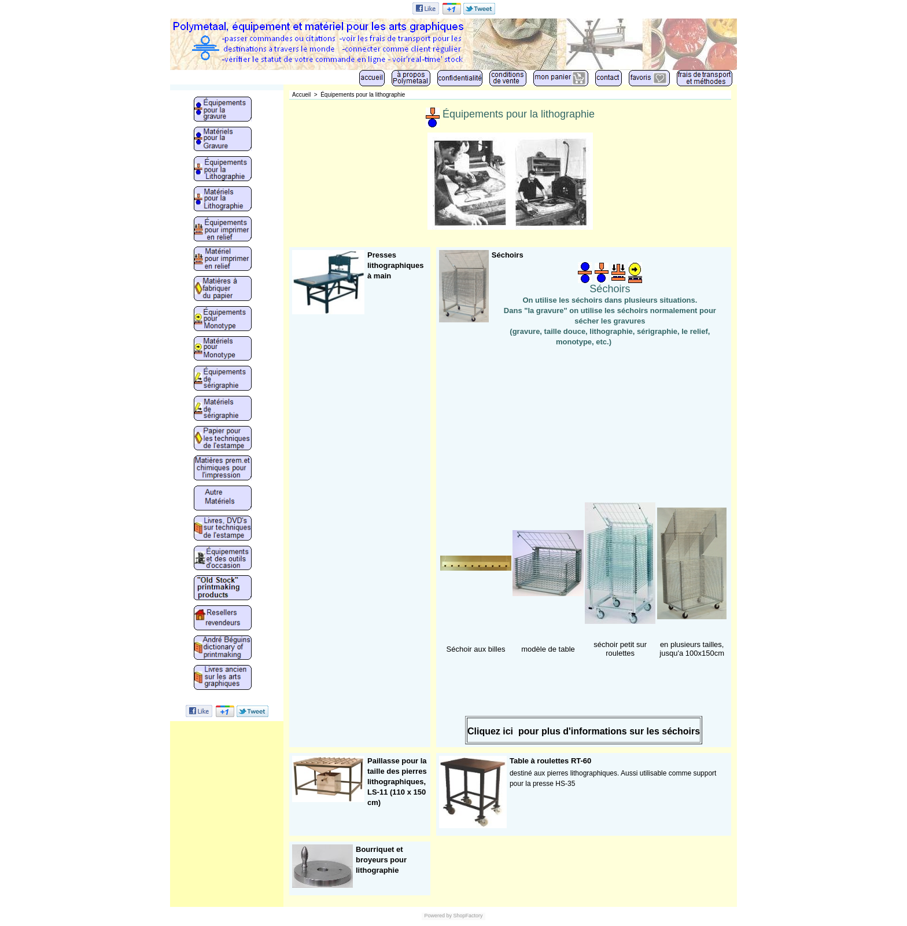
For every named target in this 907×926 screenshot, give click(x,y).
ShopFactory (467, 915)
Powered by (438, 915)
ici (508, 731)
